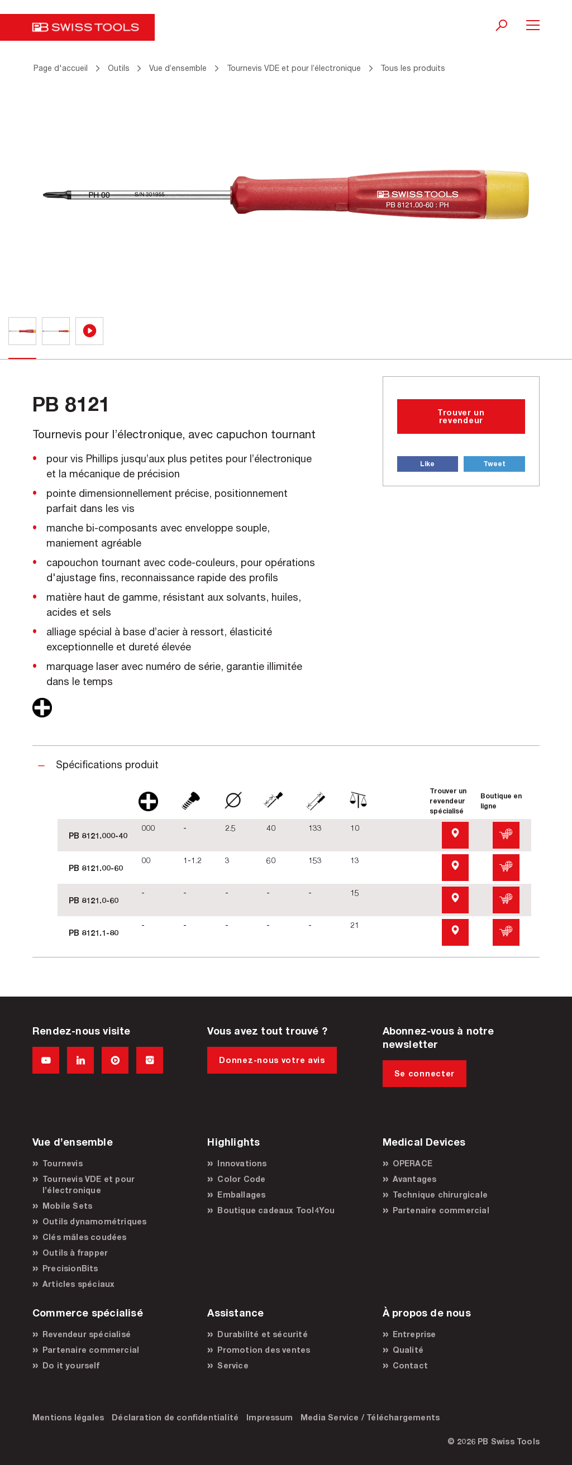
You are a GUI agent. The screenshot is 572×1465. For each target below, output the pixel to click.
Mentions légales (68, 1417)
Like (427, 463)
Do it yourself (70, 1365)
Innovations (241, 1163)
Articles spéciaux (78, 1284)
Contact (410, 1365)
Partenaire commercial (441, 1210)
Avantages (415, 1179)
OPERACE (412, 1163)
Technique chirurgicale (440, 1194)
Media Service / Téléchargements (370, 1417)
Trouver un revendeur (461, 416)
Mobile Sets (67, 1205)
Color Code (241, 1179)
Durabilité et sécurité (262, 1334)
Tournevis (62, 1163)
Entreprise (414, 1334)
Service (232, 1365)
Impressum (269, 1417)
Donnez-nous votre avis (272, 1060)
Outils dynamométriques (94, 1221)
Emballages (241, 1194)
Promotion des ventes (263, 1349)
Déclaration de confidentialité (175, 1417)
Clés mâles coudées (84, 1237)
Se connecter (424, 1073)
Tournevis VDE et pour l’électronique (88, 1184)
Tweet (494, 463)
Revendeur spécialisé (86, 1334)
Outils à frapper (75, 1252)
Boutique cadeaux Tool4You (276, 1210)
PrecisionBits (70, 1268)
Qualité (408, 1349)
